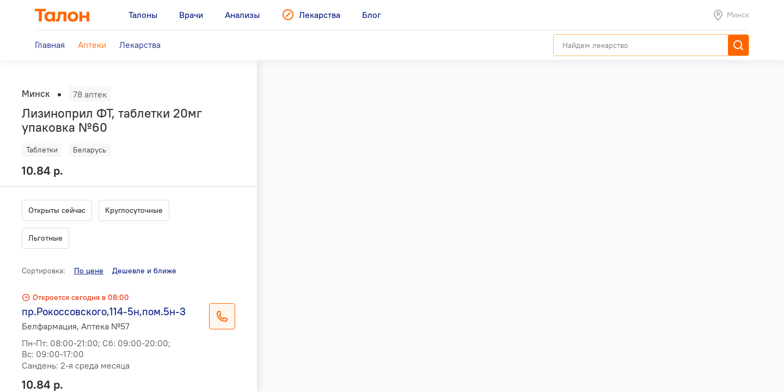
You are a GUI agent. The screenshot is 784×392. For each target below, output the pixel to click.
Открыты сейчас (56, 210)
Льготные (45, 238)
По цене (88, 270)
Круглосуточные (134, 210)
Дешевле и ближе (144, 270)
